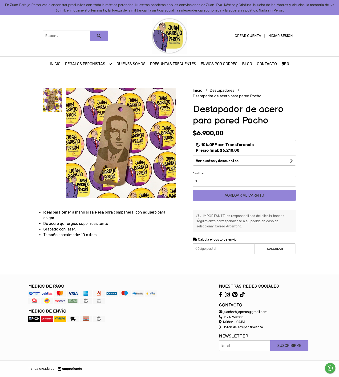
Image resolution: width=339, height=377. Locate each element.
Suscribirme (289, 345)
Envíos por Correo (219, 64)
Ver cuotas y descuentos (217, 161)
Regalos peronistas (88, 64)
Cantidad (199, 173)
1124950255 (231, 317)
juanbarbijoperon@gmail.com (243, 312)
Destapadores (222, 90)
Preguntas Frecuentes (173, 64)
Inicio (55, 64)
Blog (247, 64)
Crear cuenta (248, 36)
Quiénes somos (131, 64)
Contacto (267, 64)
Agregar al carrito (244, 195)
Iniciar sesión (280, 36)
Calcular (275, 248)
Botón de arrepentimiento (241, 327)
